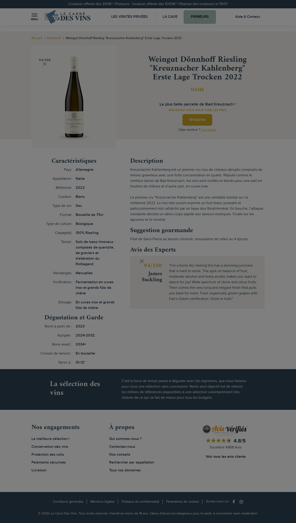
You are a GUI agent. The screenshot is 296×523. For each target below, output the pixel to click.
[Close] (142, 261)
